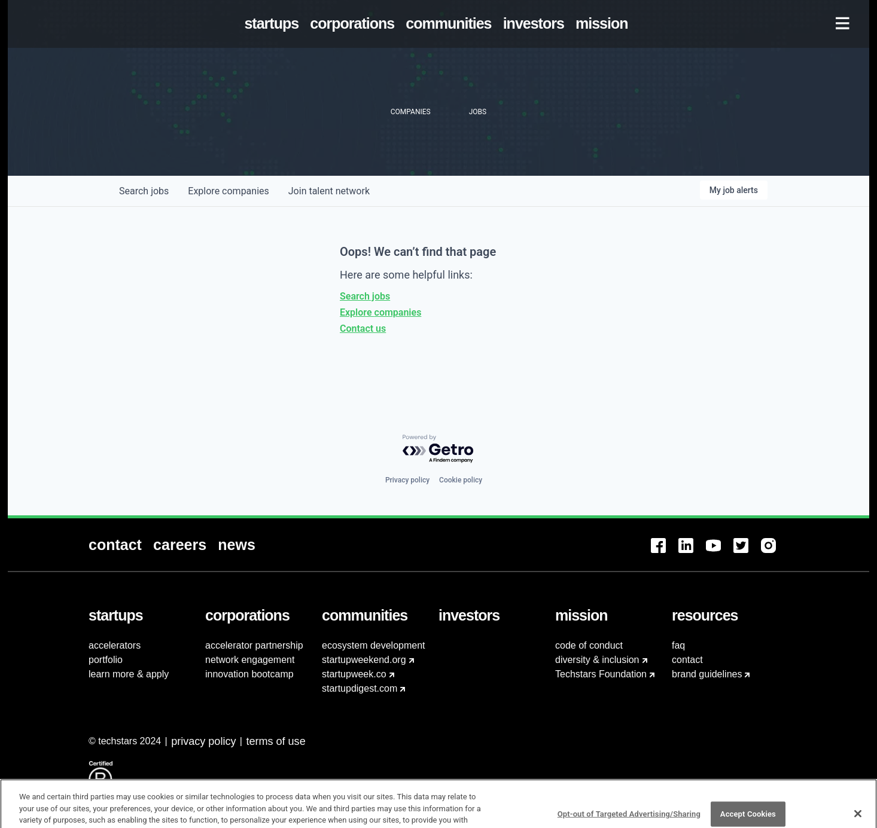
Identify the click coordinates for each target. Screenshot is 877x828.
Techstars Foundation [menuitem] (601, 674)
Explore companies (380, 312)
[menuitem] (274, 24)
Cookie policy (460, 480)
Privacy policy (407, 480)
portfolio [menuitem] (106, 660)
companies (228, 191)
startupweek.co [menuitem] (354, 674)
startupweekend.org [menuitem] (364, 660)
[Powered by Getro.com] (438, 449)
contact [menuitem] (687, 660)
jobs (144, 191)
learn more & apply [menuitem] (129, 674)
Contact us (363, 328)
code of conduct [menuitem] (589, 645)
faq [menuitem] (678, 645)
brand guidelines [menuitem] (707, 674)
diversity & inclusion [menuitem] (597, 660)
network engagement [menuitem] (249, 660)
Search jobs (365, 296)
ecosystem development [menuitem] (373, 645)
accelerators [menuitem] (115, 645)
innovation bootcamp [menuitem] (249, 674)
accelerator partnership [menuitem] (254, 645)
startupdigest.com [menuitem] (359, 688)
